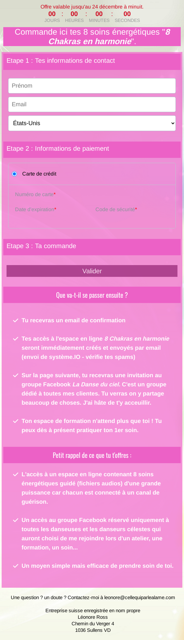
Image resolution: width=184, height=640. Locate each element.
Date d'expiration (34, 209)
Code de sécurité (115, 209)
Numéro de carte (34, 194)
